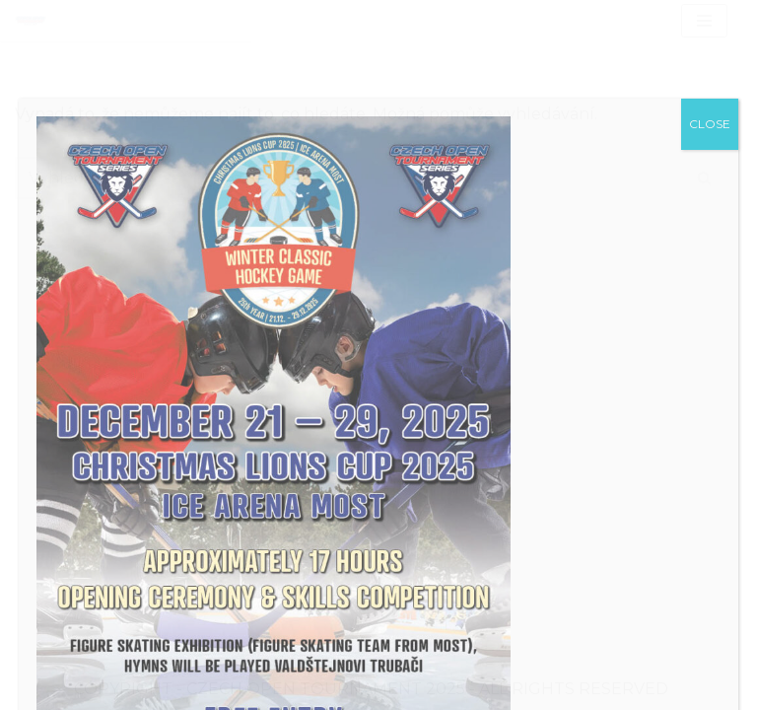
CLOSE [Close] (709, 123)
